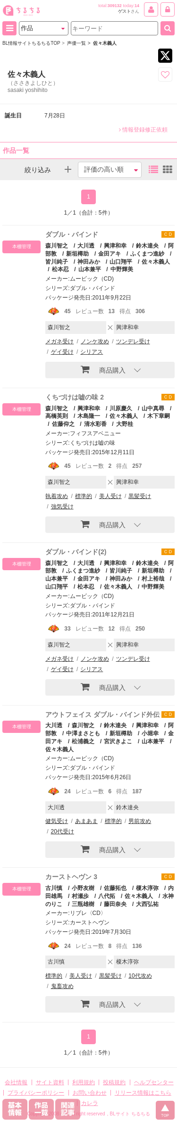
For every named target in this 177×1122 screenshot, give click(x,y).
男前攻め (139, 821)
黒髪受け (139, 496)
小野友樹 (83, 888)
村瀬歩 (80, 896)
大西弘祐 (147, 904)
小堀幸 (150, 733)
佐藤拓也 (115, 888)
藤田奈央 (115, 904)
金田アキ (109, 253)
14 (137, 5)
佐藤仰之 (63, 424)
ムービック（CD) (92, 278)
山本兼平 (89, 269)
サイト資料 (50, 1082)
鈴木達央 (147, 245)
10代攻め (140, 975)
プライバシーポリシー (36, 1093)
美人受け (110, 496)
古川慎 (53, 888)
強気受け (62, 506)
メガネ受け (59, 341)
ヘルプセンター (154, 1082)
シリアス (91, 352)
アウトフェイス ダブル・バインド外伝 (102, 714)
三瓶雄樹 (83, 904)
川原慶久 (121, 408)
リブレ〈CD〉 (88, 913)
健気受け (56, 821)
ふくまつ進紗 (147, 253)
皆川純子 (121, 570)
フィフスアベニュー (95, 433)
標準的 (83, 496)
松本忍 (60, 269)
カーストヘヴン (90, 922)
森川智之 (56, 245)
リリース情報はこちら (143, 1093)
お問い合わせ (90, 1093)
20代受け (62, 831)
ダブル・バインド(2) (75, 552)
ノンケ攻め (95, 341)
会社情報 (16, 1082)
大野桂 (124, 424)
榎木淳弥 (147, 888)
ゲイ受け (62, 352)
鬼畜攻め (62, 986)
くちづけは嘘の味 (92, 443)
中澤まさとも (83, 733)
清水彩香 (95, 424)
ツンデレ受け (133, 341)
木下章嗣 (158, 416)
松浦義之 (83, 741)
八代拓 (106, 896)
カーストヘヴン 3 (71, 877)
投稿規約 (114, 1082)
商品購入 (103, 369)
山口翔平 (121, 261)
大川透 (85, 245)
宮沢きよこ (118, 741)
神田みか (88, 261)
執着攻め (56, 496)
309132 (115, 5)
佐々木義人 (156, 261)
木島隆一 (88, 416)
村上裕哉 (153, 578)
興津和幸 (115, 245)
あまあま (86, 821)
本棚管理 (21, 246)
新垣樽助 (77, 253)
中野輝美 (121, 269)
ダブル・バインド (71, 234)
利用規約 (83, 1082)
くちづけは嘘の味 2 (74, 397)
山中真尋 (153, 408)
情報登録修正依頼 (143, 129)
